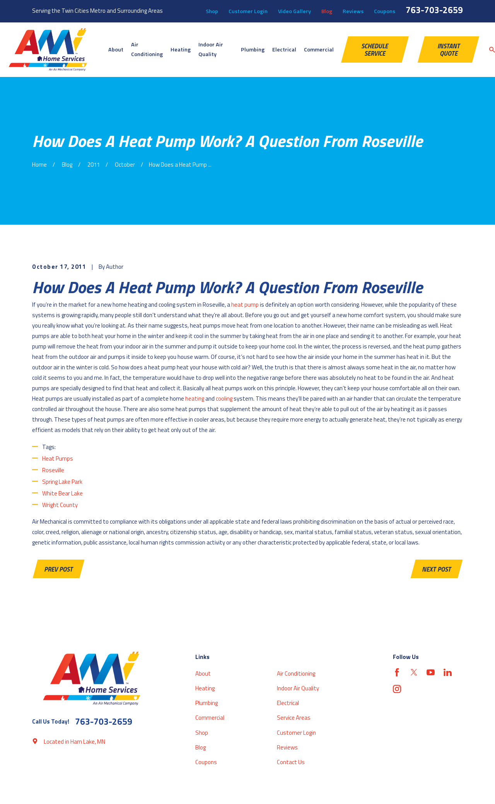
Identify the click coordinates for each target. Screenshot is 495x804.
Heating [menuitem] (181, 49)
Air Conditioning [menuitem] (147, 49)
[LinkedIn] (448, 672)
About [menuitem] (115, 49)
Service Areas (294, 717)
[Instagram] (397, 689)
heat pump (245, 304)
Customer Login (248, 11)
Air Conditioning (296, 673)
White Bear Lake (62, 493)
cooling (224, 398)
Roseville (53, 470)
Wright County (60, 504)
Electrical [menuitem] (284, 49)
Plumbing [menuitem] (253, 49)
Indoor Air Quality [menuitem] (210, 49)
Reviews (353, 11)
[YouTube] (431, 672)
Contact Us (291, 762)
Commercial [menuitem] (319, 49)
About (203, 673)
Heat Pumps (57, 458)
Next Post (436, 569)
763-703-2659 (434, 10)
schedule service (374, 49)
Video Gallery (294, 11)
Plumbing (206, 702)
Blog (326, 11)
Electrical (288, 702)
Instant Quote (448, 49)
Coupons (384, 11)
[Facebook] (397, 672)
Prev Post (58, 569)
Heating (205, 688)
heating (194, 398)
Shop (212, 11)
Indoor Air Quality (298, 688)
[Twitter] (414, 672)
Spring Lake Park (62, 481)
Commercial (209, 717)
